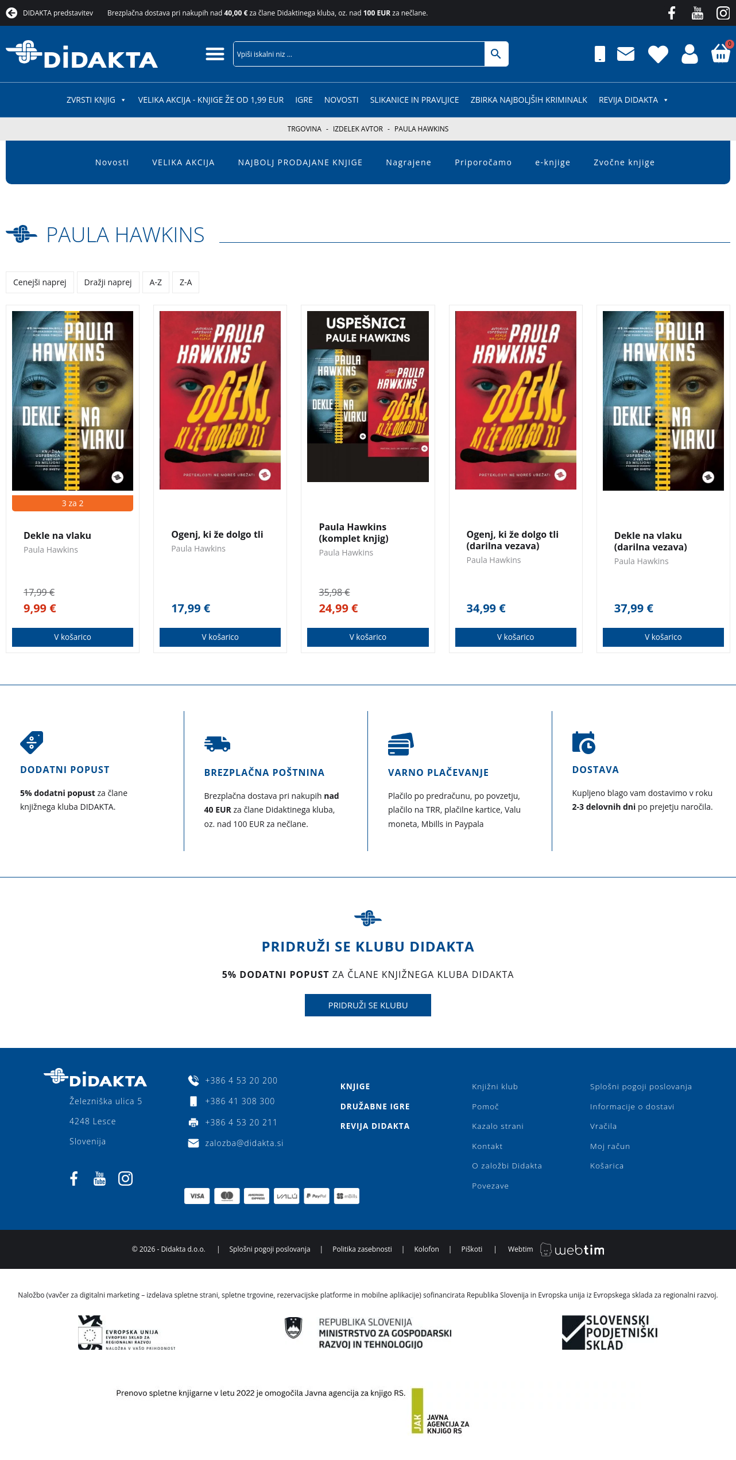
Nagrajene (409, 162)
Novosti (341, 99)
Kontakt (487, 1148)
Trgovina (304, 129)
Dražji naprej (108, 282)
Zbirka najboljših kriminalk (529, 99)
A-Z (156, 282)
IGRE (304, 99)
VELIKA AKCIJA (183, 162)
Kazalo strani (498, 1128)
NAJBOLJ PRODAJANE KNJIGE (300, 162)
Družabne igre (375, 1107)
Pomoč (485, 1107)
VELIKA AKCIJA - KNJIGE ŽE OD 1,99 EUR (211, 99)
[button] (215, 53)
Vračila (601, 1128)
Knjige (354, 1086)
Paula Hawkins (133, 233)
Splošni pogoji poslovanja (639, 1086)
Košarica (604, 1169)
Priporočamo (483, 162)
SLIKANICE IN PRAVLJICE (414, 99)
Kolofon (426, 1254)
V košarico (72, 637)
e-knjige (553, 162)
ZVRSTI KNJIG (97, 99)
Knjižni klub (495, 1086)
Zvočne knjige (624, 162)
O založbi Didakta (507, 1169)
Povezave (490, 1190)
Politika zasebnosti (362, 1254)
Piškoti (471, 1254)
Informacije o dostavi (630, 1107)
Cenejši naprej (40, 282)
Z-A (186, 282)
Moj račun (608, 1148)
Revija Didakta (634, 99)
